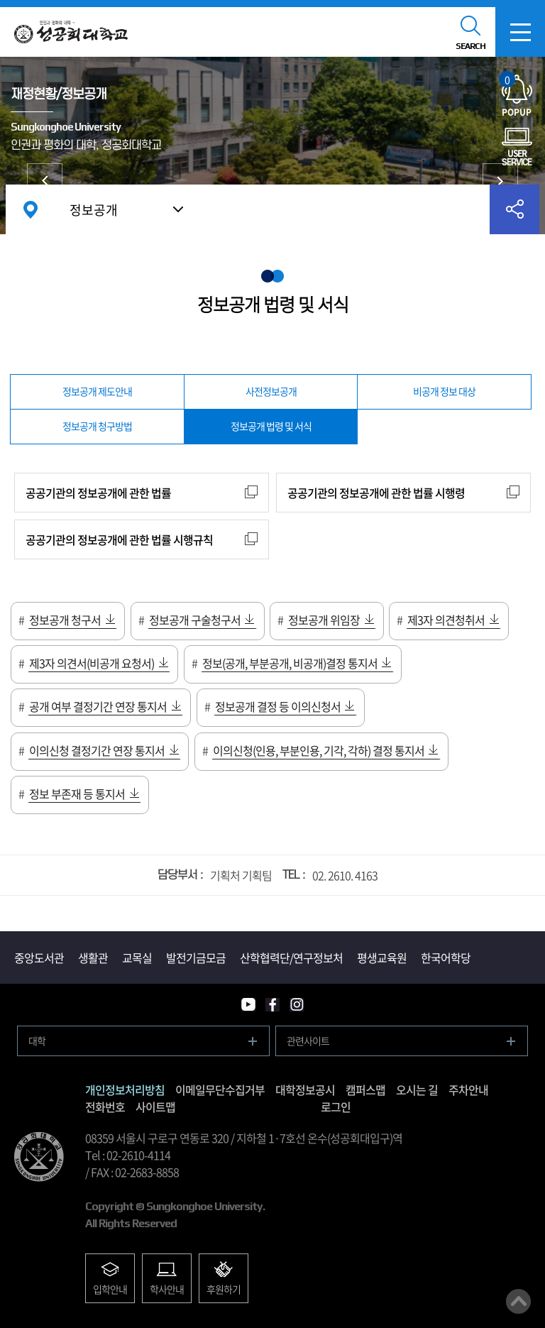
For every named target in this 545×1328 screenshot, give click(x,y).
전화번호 (105, 1106)
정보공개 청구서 (65, 619)
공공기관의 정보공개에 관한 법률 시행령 (376, 492)
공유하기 (514, 209)
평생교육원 (382, 957)
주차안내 (468, 1089)
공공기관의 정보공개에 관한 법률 (98, 492)
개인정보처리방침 (125, 1089)
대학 (36, 1040)
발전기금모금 (196, 957)
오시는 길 (417, 1089)
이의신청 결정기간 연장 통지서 (97, 750)
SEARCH (470, 46)
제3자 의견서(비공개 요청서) (91, 662)
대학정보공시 (305, 1089)
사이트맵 (155, 1106)
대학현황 (44, 181)
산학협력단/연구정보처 (291, 957)
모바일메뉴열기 (520, 32)
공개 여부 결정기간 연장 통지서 (98, 706)
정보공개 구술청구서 (195, 619)
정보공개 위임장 (324, 619)
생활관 (93, 957)
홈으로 (30, 209)
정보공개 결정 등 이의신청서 (278, 706)
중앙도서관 (39, 957)
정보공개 (94, 209)
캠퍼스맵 (365, 1089)
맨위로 (518, 1301)
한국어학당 (445, 957)
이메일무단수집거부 (220, 1089)
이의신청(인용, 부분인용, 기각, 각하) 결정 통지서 (318, 750)
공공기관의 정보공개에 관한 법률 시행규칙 (119, 539)
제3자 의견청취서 (446, 619)
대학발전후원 (500, 181)
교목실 (137, 957)
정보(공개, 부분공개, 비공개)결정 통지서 (290, 662)
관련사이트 (308, 1040)
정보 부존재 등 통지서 (77, 793)
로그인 (336, 1106)
